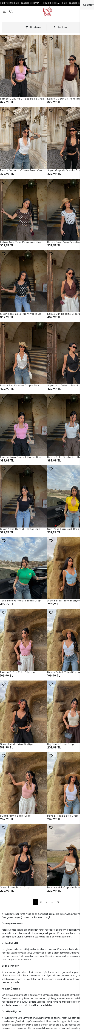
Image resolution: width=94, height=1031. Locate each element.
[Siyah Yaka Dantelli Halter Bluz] (23, 496)
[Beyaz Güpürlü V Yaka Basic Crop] (23, 138)
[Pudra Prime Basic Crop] (23, 783)
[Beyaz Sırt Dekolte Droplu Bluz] (23, 353)
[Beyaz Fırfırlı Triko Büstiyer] (70, 640)
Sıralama (61, 27)
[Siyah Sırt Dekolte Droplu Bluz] (70, 353)
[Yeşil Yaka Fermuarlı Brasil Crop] (23, 568)
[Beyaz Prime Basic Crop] (70, 783)
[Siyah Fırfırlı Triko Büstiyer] (23, 711)
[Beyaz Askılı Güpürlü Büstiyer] (70, 855)
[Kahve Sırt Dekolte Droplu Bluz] (70, 281)
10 (58, 902)
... (52, 902)
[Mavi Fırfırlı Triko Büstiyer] (70, 568)
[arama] (11, 11)
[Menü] (4, 11)
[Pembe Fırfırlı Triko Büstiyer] (23, 640)
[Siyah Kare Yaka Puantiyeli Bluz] (23, 281)
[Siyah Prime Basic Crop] (23, 855)
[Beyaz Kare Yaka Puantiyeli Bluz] (70, 210)
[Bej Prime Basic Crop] (70, 711)
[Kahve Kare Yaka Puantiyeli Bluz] (23, 210)
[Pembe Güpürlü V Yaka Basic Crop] (23, 66)
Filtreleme (33, 27)
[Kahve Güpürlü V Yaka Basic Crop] (70, 66)
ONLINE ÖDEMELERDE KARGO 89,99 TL (68, 3)
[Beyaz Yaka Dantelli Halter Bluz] (70, 425)
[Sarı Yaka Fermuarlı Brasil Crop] (70, 496)
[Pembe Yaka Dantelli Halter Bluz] (23, 425)
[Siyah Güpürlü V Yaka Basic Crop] (70, 138)
